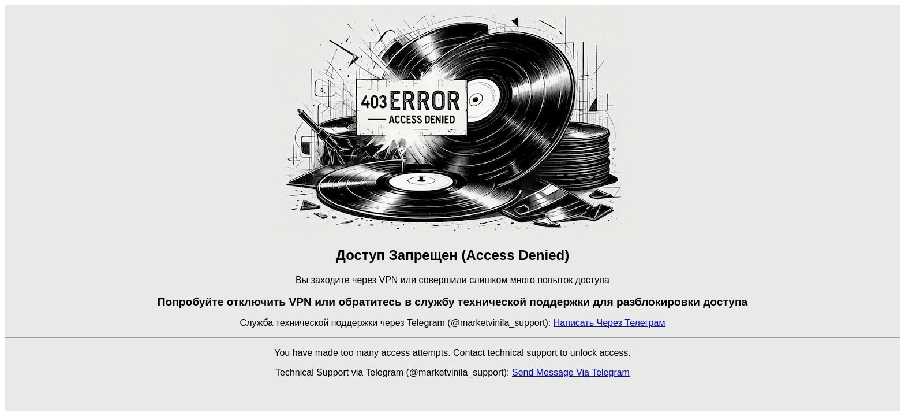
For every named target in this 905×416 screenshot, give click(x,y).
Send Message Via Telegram (571, 372)
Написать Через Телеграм (609, 323)
